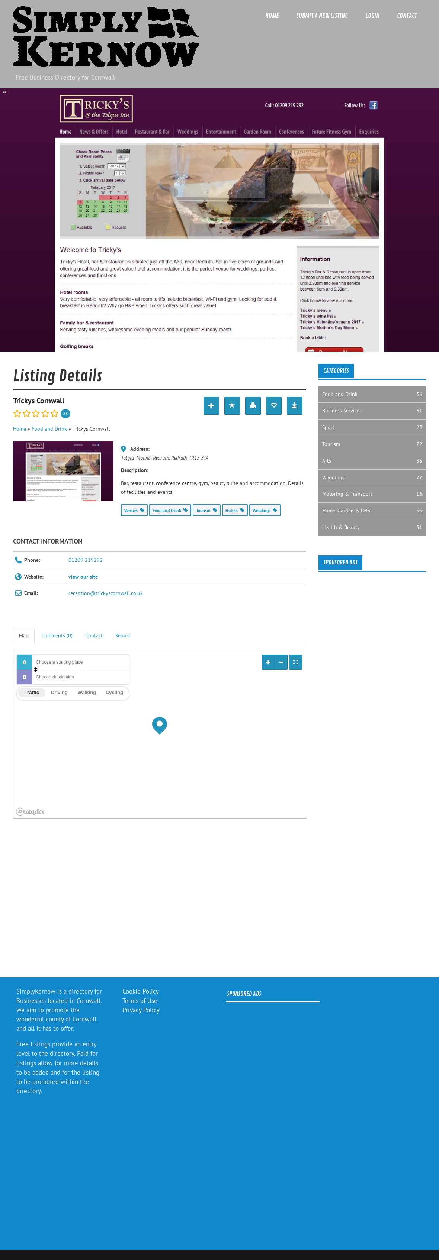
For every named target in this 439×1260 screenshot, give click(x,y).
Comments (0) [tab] (57, 635)
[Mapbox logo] (32, 811)
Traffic (32, 692)
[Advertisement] (159, 900)
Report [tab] (122, 635)
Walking (87, 692)
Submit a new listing (322, 16)
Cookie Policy (140, 991)
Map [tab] (24, 635)
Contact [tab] (94, 635)
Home (272, 16)
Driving (59, 692)
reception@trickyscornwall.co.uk (105, 593)
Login (372, 16)
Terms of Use (139, 1001)
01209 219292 (85, 560)
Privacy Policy (141, 1010)
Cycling (114, 692)
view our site (83, 576)
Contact (407, 16)
